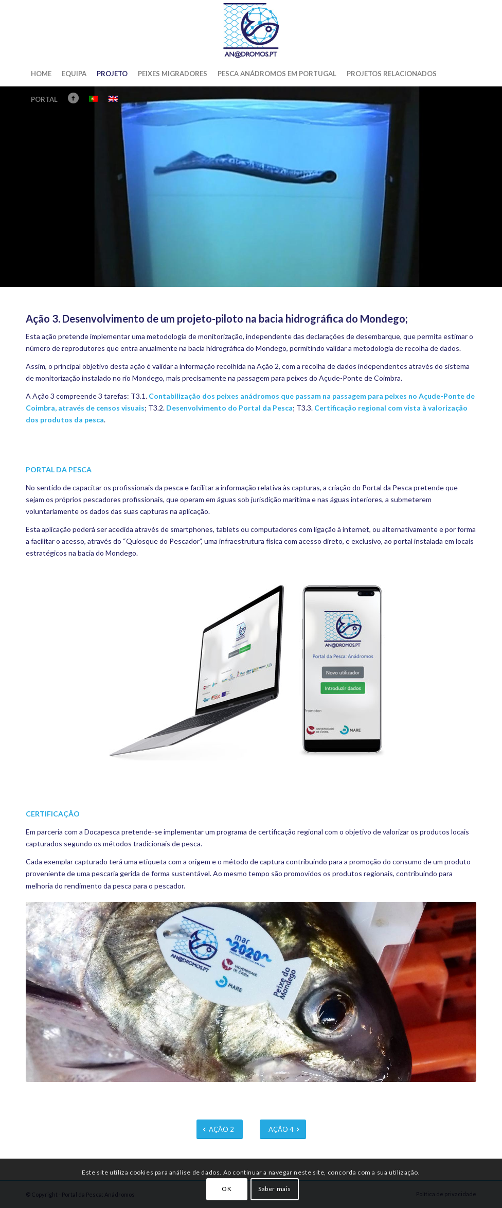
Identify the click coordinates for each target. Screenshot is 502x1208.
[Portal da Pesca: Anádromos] (251, 30)
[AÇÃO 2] (219, 1130)
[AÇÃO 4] (283, 1130)
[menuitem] (41, 73)
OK (226, 1189)
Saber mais (274, 1189)
